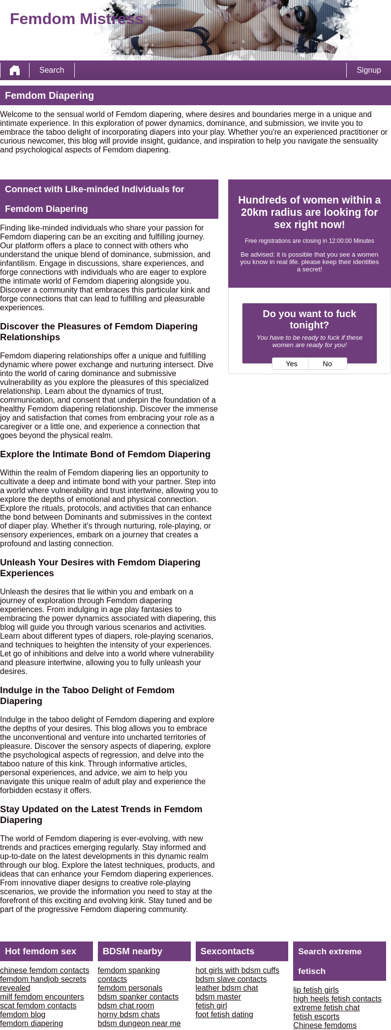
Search (51, 70)
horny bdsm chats (129, 1014)
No (327, 364)
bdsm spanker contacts (138, 997)
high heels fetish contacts (337, 999)
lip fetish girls (315, 990)
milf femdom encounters (42, 997)
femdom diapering (31, 1023)
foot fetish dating (224, 1014)
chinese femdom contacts (44, 970)
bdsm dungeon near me (139, 1023)
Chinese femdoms (325, 1025)
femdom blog (23, 1014)
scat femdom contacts (38, 1005)
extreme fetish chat (326, 1007)
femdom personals (130, 988)
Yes (292, 364)
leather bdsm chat (227, 988)
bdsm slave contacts (231, 979)
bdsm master (218, 997)
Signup (369, 70)
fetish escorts (316, 1016)
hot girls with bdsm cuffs (237, 970)
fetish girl (211, 1005)
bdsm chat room (126, 1005)
